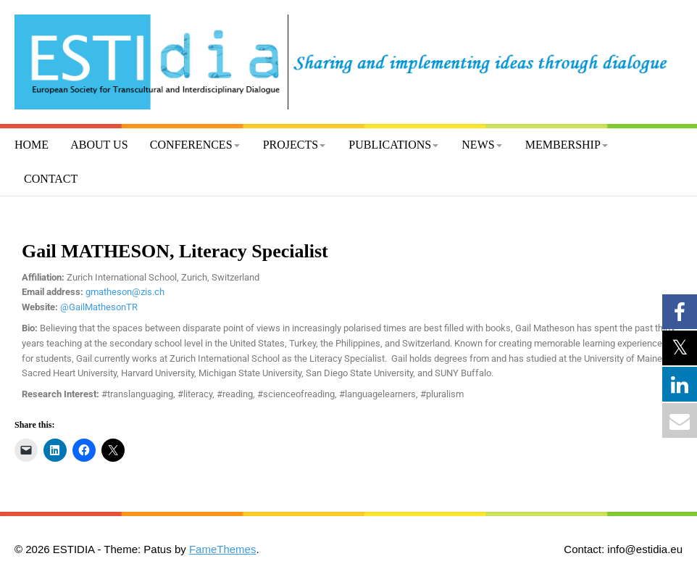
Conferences (191, 144)
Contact (51, 179)
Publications (389, 144)
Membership (563, 144)
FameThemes (222, 549)
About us (99, 144)
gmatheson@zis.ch (124, 291)
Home (31, 144)
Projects (290, 144)
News (478, 144)
